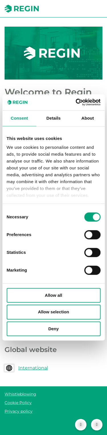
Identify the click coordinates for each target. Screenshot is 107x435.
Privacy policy (19, 411)
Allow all (53, 295)
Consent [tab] (19, 118)
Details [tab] (54, 118)
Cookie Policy (18, 402)
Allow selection (53, 312)
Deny (53, 328)
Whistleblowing (20, 394)
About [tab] (87, 118)
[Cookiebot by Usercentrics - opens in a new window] (76, 102)
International (33, 368)
